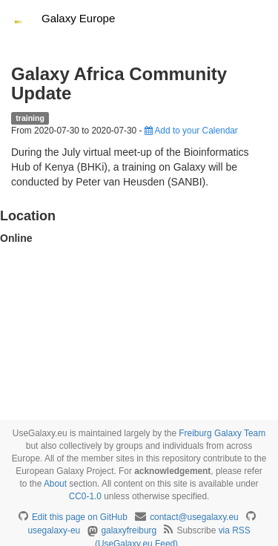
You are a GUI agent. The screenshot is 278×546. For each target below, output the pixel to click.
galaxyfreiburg (128, 530)
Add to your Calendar (191, 130)
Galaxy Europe (78, 18)
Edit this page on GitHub (80, 517)
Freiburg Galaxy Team (222, 433)
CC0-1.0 (85, 496)
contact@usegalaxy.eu (194, 517)
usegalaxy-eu (53, 530)
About (55, 483)
